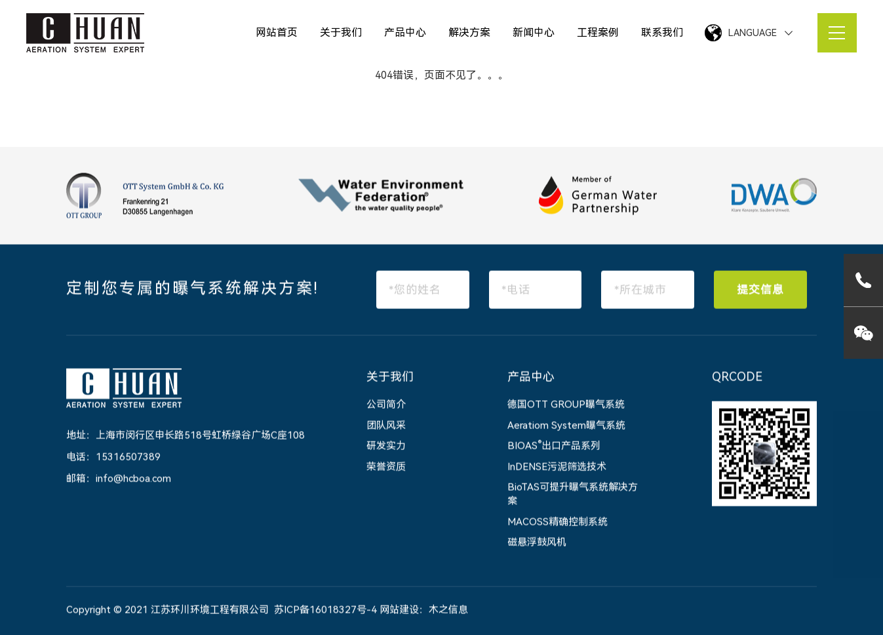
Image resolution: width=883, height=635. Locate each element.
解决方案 (469, 32)
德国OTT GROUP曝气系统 (566, 405)
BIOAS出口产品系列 (553, 447)
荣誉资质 (386, 467)
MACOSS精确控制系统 (557, 522)
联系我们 (662, 32)
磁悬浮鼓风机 (536, 543)
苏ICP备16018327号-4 (325, 610)
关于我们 (341, 32)
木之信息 (448, 610)
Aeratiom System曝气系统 (566, 426)
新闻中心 (534, 32)
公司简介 (386, 405)
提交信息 (760, 290)
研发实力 (386, 447)
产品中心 (405, 32)
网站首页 (277, 32)
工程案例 (598, 32)
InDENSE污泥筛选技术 (556, 467)
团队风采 (386, 426)
